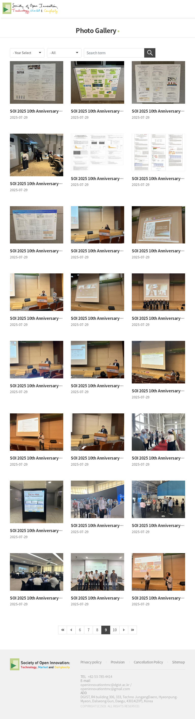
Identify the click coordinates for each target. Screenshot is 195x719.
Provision (118, 662)
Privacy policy (91, 662)
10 (115, 629)
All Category (186, 9)
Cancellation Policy (148, 662)
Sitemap (178, 662)
